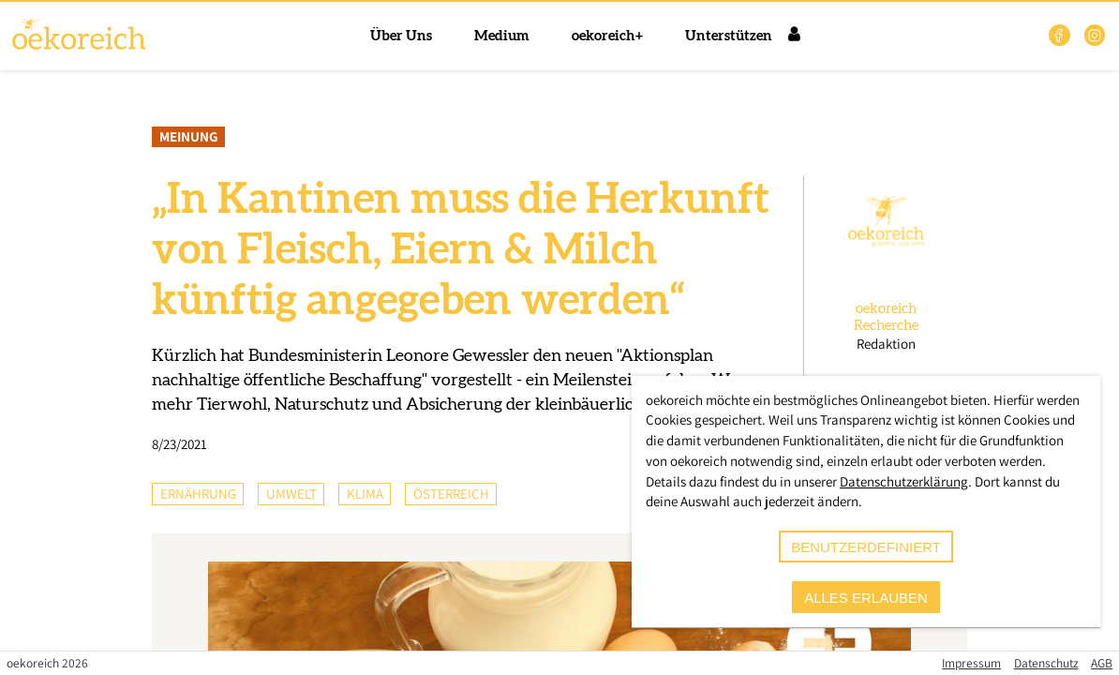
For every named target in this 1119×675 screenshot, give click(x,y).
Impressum (971, 662)
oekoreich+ (607, 36)
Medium (502, 36)
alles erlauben (866, 598)
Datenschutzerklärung (904, 481)
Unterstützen (728, 36)
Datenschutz (1046, 662)
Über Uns (401, 36)
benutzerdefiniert (866, 547)
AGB (1101, 662)
